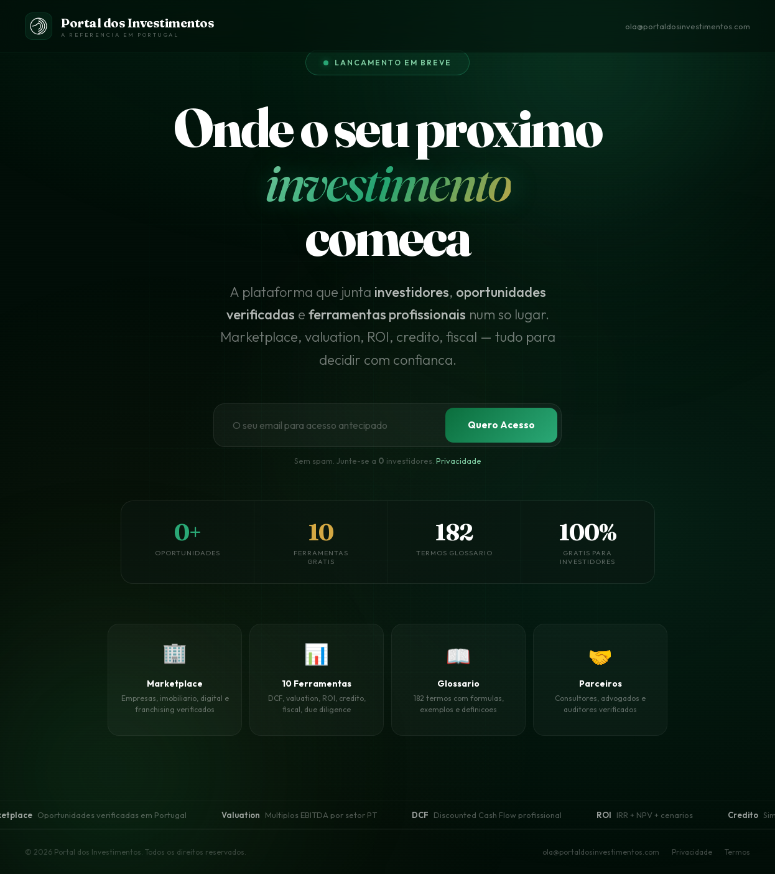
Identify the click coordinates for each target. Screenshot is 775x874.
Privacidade (458, 461)
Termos (737, 852)
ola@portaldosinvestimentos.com (687, 26)
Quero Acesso (501, 425)
